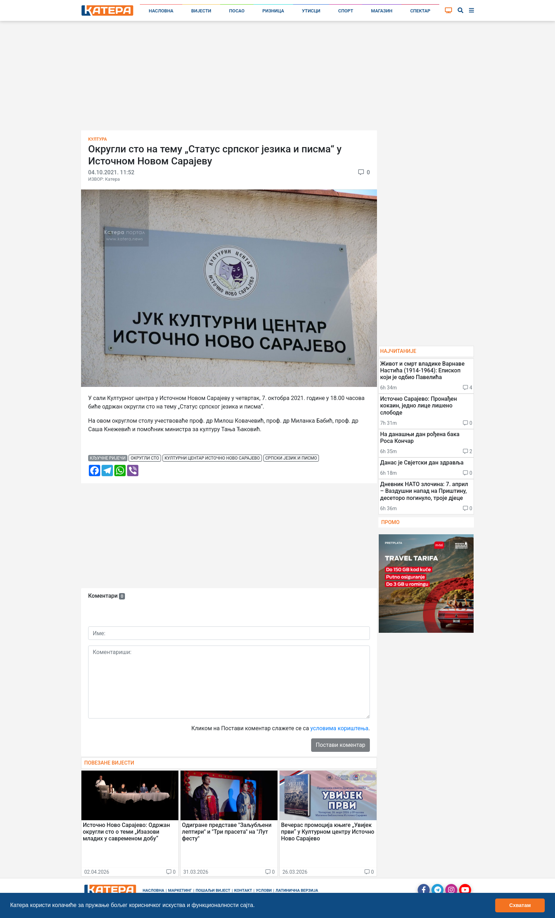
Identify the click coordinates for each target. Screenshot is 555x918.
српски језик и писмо (291, 458)
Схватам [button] (520, 905)
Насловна (161, 10)
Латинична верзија (296, 890)
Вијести (201, 10)
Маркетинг (180, 890)
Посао (237, 10)
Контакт (243, 890)
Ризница (273, 10)
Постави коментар (340, 745)
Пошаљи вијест (213, 890)
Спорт (345, 10)
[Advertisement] (277, 78)
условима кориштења (339, 728)
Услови (264, 890)
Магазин (381, 10)
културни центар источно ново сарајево (212, 458)
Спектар (420, 10)
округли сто (145, 458)
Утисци (311, 10)
